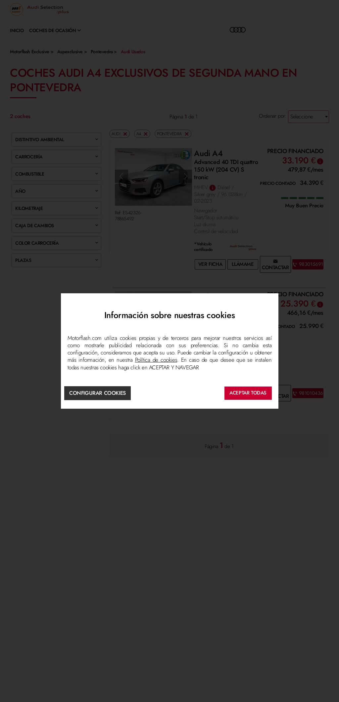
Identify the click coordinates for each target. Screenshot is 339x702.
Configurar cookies (98, 392)
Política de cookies (156, 360)
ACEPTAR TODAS (247, 392)
